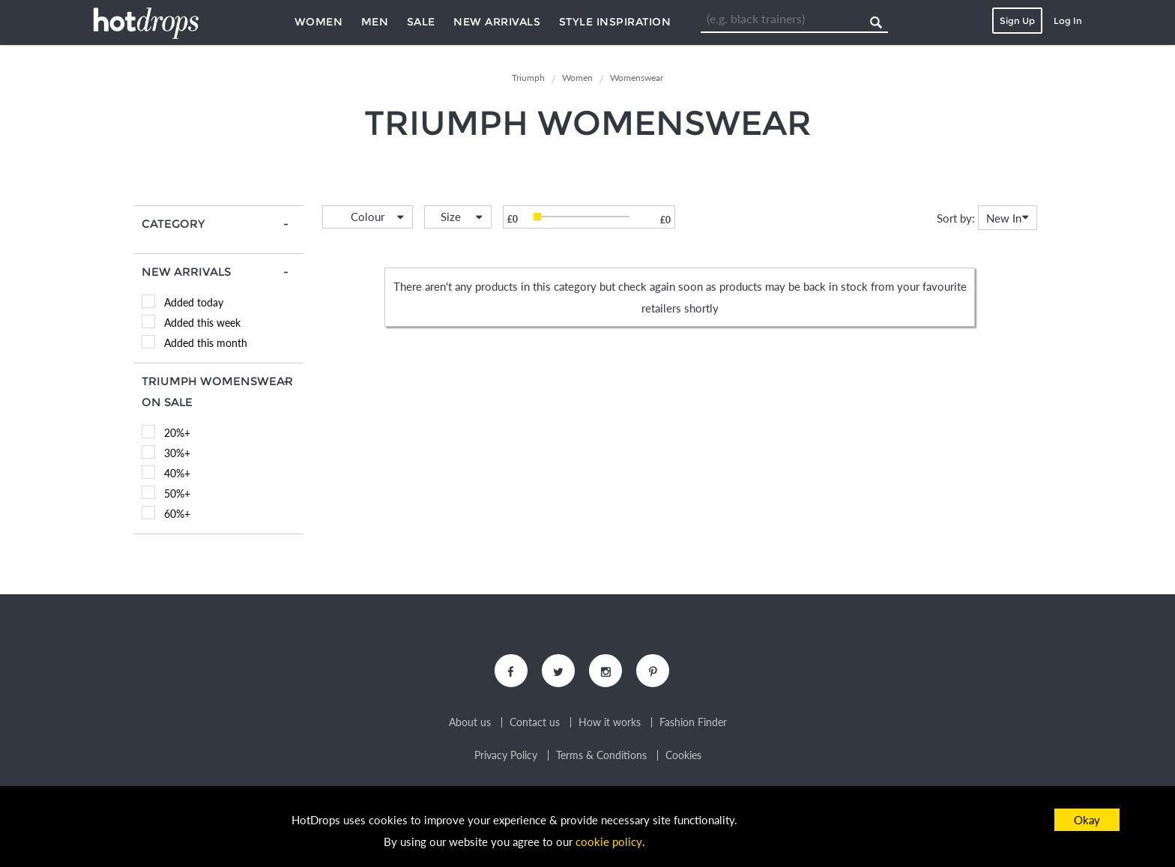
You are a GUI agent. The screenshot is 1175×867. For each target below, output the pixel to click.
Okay (1087, 820)
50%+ (177, 493)
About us (470, 723)
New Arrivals (496, 21)
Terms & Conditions (601, 756)
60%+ (177, 513)
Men (375, 21)
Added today (193, 302)
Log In (1068, 20)
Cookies (683, 756)
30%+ (177, 453)
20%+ (177, 432)
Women (318, 21)
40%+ (177, 473)
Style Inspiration (615, 21)
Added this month (205, 342)
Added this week (202, 322)
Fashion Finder (693, 723)
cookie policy (609, 841)
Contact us (535, 723)
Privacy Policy (505, 756)
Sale (421, 21)
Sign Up (1017, 20)
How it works (610, 723)
